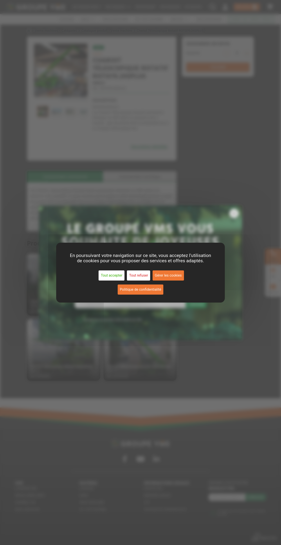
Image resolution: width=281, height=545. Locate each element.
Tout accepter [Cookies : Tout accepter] (111, 275)
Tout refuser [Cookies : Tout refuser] (138, 275)
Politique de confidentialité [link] (140, 289)
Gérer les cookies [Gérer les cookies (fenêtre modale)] (168, 275)
